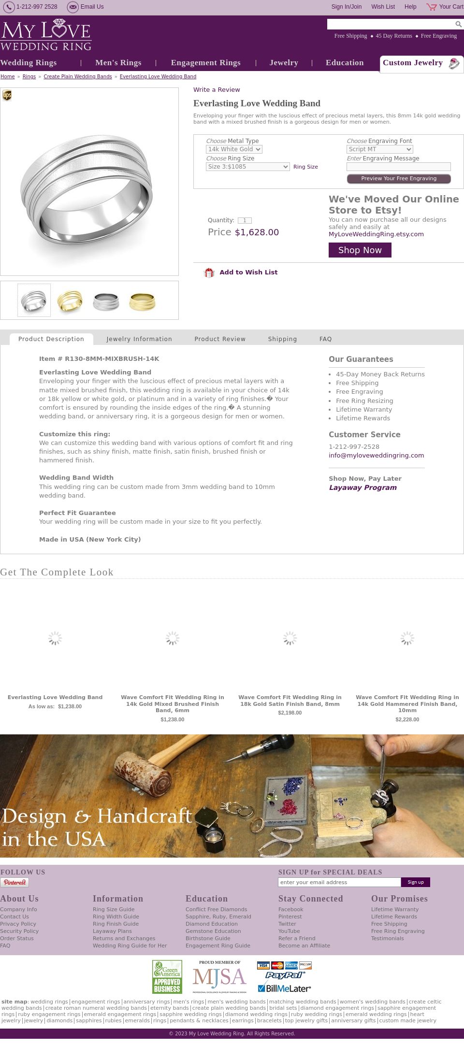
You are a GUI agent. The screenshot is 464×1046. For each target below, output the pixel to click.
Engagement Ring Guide (218, 946)
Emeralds (137, 1020)
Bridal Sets (283, 1008)
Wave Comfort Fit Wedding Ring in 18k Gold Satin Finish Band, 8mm (290, 700)
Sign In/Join (347, 6)
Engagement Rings (206, 62)
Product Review (220, 339)
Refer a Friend (297, 938)
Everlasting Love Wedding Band (158, 76)
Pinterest (290, 917)
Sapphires (89, 1020)
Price (220, 232)
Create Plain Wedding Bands (78, 76)
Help (411, 6)
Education (345, 62)
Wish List (383, 6)
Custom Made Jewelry (407, 1020)
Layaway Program (362, 487)
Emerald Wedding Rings (376, 1014)
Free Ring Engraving (398, 931)
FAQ (325, 339)
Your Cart (451, 6)
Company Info (18, 909)
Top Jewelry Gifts (306, 1020)
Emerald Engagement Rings (120, 1014)
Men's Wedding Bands (236, 1002)
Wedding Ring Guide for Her (130, 946)
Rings (29, 76)
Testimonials (387, 938)
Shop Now (360, 250)
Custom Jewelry (413, 62)
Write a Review (216, 89)
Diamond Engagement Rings (337, 1008)
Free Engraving (439, 35)
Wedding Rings (28, 62)
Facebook (291, 909)
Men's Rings (118, 62)
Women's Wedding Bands (373, 1002)
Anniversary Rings (147, 1002)
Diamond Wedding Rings (256, 1014)
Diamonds (59, 1020)
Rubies (113, 1020)
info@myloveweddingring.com (376, 455)
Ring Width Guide (116, 917)
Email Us (92, 6)
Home (7, 76)
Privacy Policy (18, 924)
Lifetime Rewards (394, 917)
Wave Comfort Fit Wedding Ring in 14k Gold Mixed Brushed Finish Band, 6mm (172, 704)
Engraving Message (383, 158)
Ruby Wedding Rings (316, 1014)
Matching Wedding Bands (302, 1002)
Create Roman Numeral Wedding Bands (96, 1008)
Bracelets (269, 1020)
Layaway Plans (112, 931)
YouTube (289, 931)
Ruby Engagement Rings (49, 1014)
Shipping (282, 339)
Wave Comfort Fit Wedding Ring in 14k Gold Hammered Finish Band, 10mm (407, 704)
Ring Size (230, 158)
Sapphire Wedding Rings (191, 1014)
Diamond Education (212, 924)
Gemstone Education (213, 931)
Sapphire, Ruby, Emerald (218, 917)
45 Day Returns (394, 35)
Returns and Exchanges (124, 938)
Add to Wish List (240, 272)
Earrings (243, 1020)
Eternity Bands (169, 1008)
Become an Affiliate (304, 946)
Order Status (17, 938)
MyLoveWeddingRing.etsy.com (376, 234)
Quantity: (221, 220)
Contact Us (14, 917)
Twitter (287, 924)
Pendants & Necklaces (199, 1020)
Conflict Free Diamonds (216, 909)
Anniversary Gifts (353, 1020)
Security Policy (19, 931)
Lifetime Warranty (395, 909)
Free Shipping (350, 35)
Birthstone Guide (208, 938)
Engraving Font (379, 141)
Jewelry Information (140, 339)
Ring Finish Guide (116, 924)
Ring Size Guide (114, 909)
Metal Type (232, 141)
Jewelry (283, 62)
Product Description (51, 339)
